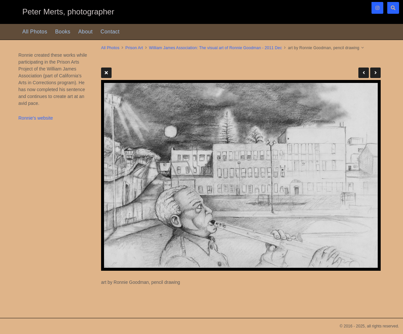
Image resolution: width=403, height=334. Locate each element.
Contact (109, 31)
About (85, 31)
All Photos (34, 31)
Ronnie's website (35, 118)
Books (62, 31)
